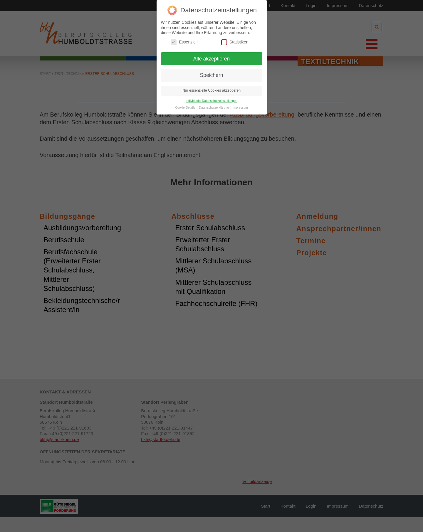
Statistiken (235, 42)
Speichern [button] (211, 75)
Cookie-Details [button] (185, 107)
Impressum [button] (240, 107)
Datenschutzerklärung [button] (214, 107)
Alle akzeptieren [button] (211, 59)
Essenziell (184, 42)
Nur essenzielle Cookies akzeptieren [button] (211, 90)
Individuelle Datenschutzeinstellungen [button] (211, 100)
